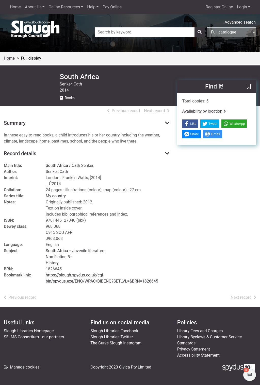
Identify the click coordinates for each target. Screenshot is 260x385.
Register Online (219, 7)
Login (242, 7)
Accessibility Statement (198, 355)
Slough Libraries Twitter (111, 337)
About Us (33, 7)
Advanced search (240, 22)
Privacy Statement (193, 349)
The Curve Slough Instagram (115, 343)
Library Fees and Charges (200, 330)
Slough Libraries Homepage (29, 330)
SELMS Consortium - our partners (34, 337)
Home (15, 7)
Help (91, 7)
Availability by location (204, 111)
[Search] (199, 32)
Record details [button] (20, 153)
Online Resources (64, 7)
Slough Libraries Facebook (114, 330)
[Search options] (231, 32)
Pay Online (112, 7)
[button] (249, 86)
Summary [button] (15, 123)
